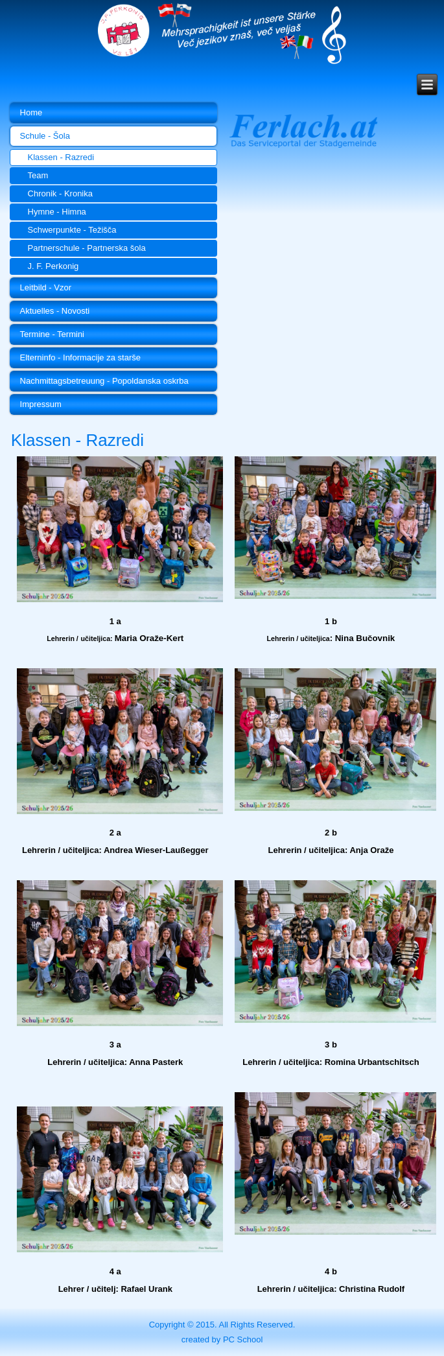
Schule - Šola (45, 136)
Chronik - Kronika (60, 193)
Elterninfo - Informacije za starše (80, 357)
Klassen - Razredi (61, 157)
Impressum (41, 404)
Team (38, 175)
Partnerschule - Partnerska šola (87, 248)
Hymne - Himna (57, 211)
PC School (243, 1339)
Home (31, 112)
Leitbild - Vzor (45, 287)
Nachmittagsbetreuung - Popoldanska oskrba (104, 381)
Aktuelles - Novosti (55, 311)
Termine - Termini (52, 334)
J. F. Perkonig (53, 266)
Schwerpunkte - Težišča (72, 230)
